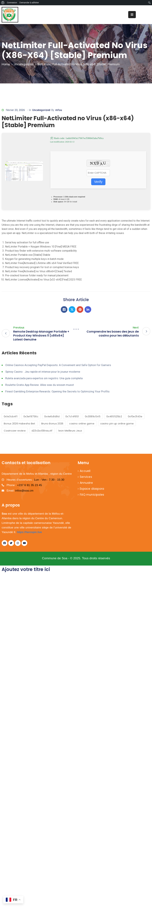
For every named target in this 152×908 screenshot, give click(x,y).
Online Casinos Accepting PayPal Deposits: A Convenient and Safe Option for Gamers (58, 365)
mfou (58, 110)
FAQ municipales (92, 495)
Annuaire (86, 483)
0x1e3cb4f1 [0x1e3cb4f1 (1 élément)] (11, 416)
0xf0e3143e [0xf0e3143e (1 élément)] (135, 416)
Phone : (24, 485)
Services (86, 477)
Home (6, 64)
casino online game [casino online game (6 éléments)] (81, 423)
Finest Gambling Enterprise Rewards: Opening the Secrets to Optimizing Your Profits (57, 391)
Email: (20, 490)
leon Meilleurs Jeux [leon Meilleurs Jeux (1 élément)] (70, 430)
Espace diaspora (92, 489)
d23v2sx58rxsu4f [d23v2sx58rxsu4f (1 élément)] (42, 430)
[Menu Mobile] (132, 14)
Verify (98, 182)
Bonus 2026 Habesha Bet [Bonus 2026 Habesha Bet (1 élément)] (19, 423)
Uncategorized (24, 64)
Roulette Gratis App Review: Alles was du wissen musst (39, 384)
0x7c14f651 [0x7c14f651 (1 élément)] (72, 416)
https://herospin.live (29, 532)
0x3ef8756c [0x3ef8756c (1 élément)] (30, 416)
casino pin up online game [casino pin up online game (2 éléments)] (117, 423)
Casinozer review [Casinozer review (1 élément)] (15, 430)
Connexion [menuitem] (12, 2)
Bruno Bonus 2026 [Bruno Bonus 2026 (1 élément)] (52, 423)
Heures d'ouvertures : (35, 479)
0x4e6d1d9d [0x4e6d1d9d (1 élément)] (51, 416)
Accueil (85, 471)
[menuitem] (3, 2)
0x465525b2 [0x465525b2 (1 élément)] (114, 416)
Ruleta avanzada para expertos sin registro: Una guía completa (44, 378)
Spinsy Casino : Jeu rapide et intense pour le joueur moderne (42, 371)
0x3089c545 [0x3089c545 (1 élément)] (92, 416)
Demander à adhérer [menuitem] (29, 2)
